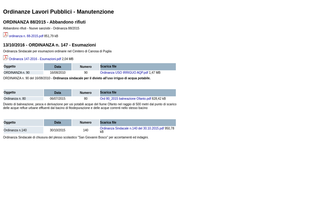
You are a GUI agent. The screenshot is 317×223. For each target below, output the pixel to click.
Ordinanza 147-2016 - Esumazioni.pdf (32, 59)
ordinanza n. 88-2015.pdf (23, 36)
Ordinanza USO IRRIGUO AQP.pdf (124, 72)
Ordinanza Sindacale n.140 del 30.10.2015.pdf (132, 128)
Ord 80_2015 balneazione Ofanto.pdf (125, 98)
